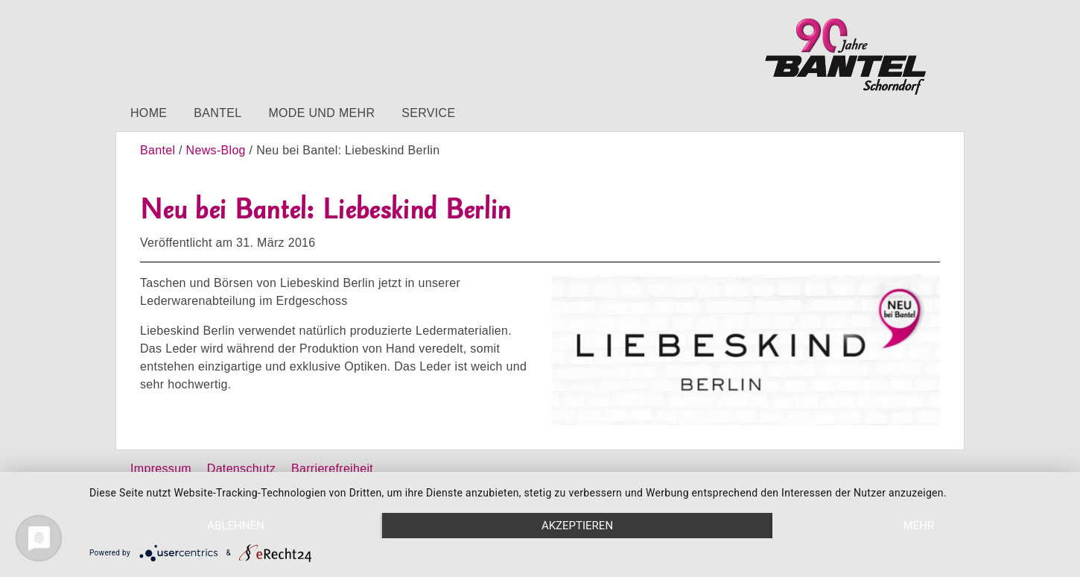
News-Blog (216, 150)
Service (428, 113)
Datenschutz (241, 468)
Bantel (217, 113)
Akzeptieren (577, 525)
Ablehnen (235, 525)
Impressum (160, 468)
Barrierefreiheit (332, 468)
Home (148, 113)
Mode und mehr (321, 113)
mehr (919, 525)
